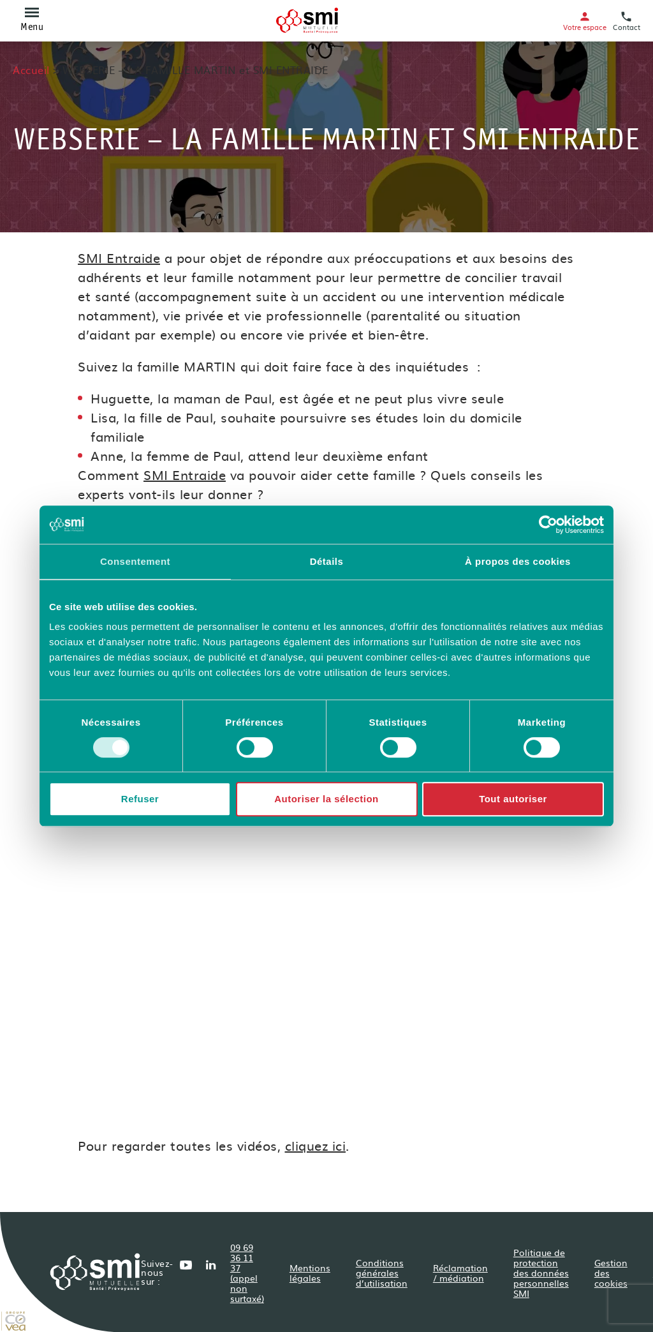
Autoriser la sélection (326, 798)
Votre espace (584, 20)
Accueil (31, 69)
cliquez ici (315, 1145)
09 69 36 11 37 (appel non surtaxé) (247, 1273)
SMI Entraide (119, 257)
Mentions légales (310, 1272)
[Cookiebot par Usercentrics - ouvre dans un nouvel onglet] (548, 524)
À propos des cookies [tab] (518, 561)
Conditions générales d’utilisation (381, 1272)
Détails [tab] (327, 561)
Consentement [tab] (135, 561)
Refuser (140, 798)
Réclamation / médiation (460, 1272)
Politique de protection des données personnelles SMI (541, 1272)
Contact (626, 20)
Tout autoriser (513, 798)
